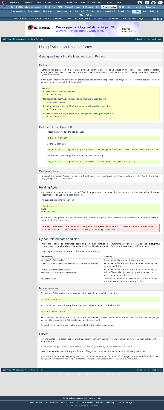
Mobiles (139, 7)
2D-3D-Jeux (48, 11)
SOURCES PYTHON (93, 19)
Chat (57, 2)
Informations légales (126, 405)
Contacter (67, 400)
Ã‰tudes (97, 2)
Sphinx (117, 377)
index (159, 39)
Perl (128, 11)
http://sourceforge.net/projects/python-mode (110, 348)
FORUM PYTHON (19, 19)
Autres (89, 15)
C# (82, 11)
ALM (60, 7)
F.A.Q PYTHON (35, 19)
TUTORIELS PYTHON (74, 19)
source (121, 192)
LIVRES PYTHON (129, 19)
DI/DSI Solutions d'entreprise (28, 7)
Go (92, 11)
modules (151, 39)
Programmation (109, 7)
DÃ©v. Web (88, 7)
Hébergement (87, 405)
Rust (145, 11)
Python (136, 11)
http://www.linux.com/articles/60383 (58, 92)
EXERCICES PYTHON (53, 19)
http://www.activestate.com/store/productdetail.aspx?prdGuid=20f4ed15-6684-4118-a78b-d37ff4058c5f (89, 361)
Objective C (110, 11)
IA (54, 7)
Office (129, 7)
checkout (78, 195)
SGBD (121, 7)
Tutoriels (28, 2)
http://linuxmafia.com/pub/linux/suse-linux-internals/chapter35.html (74, 99)
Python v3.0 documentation (17, 39)
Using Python (36, 39)
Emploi (85, 2)
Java (78, 7)
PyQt (140, 19)
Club (118, 2)
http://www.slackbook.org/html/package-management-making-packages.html (78, 114)
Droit (109, 2)
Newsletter (71, 2)
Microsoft (69, 7)
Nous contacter (36, 405)
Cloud (47, 7)
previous (137, 39)
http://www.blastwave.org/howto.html (131, 176)
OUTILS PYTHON (111, 19)
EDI (97, 7)
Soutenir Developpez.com (56, 405)
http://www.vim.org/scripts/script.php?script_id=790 (65, 348)
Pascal (121, 11)
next (144, 39)
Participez (74, 405)
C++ (76, 11)
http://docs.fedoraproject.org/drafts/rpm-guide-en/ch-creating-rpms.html (76, 106)
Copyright (46, 377)
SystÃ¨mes (150, 7)
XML (81, 15)
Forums (14, 2)
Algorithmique (34, 11)
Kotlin (99, 11)
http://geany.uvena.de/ (134, 353)
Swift (152, 11)
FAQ (39, 2)
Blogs (47, 2)
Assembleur (62, 11)
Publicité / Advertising (105, 405)
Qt (158, 11)
